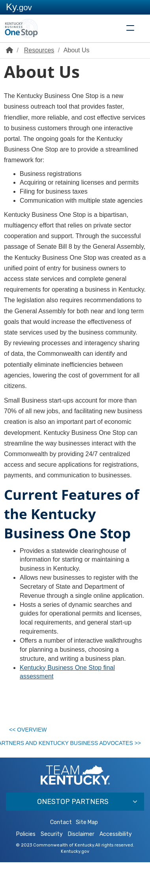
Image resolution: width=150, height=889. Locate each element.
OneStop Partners (72, 827)
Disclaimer (81, 861)
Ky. (19, 7)
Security (52, 861)
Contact (61, 849)
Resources (39, 50)
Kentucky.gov (75, 878)
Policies (26, 861)
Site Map (87, 849)
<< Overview (32, 732)
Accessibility (115, 861)
